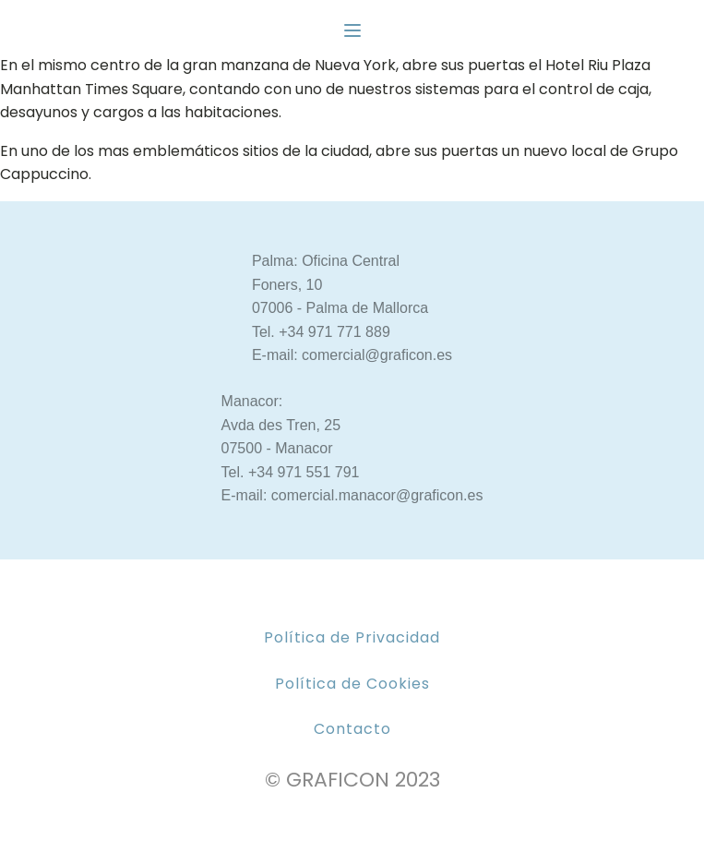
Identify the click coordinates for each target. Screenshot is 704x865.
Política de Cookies (352, 683)
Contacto (352, 728)
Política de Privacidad (352, 637)
